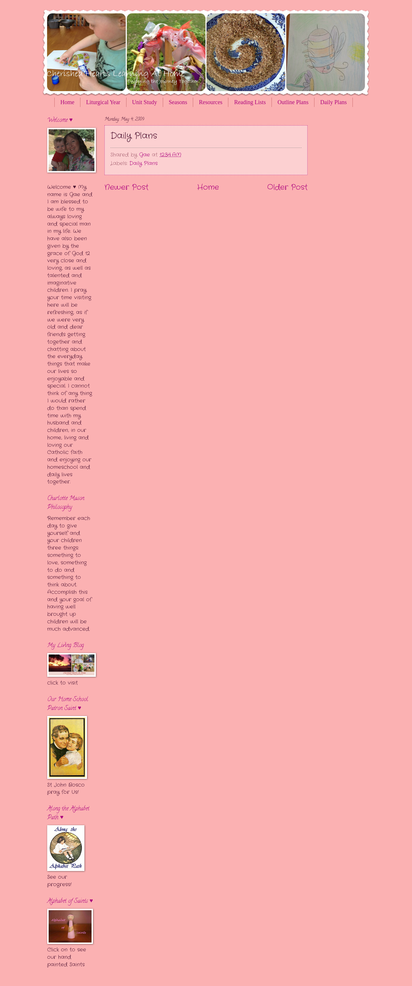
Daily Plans (143, 163)
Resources (210, 102)
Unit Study (144, 102)
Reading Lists (250, 102)
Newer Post (126, 187)
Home (67, 102)
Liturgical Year (103, 102)
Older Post (287, 187)
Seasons (178, 102)
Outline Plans (293, 102)
